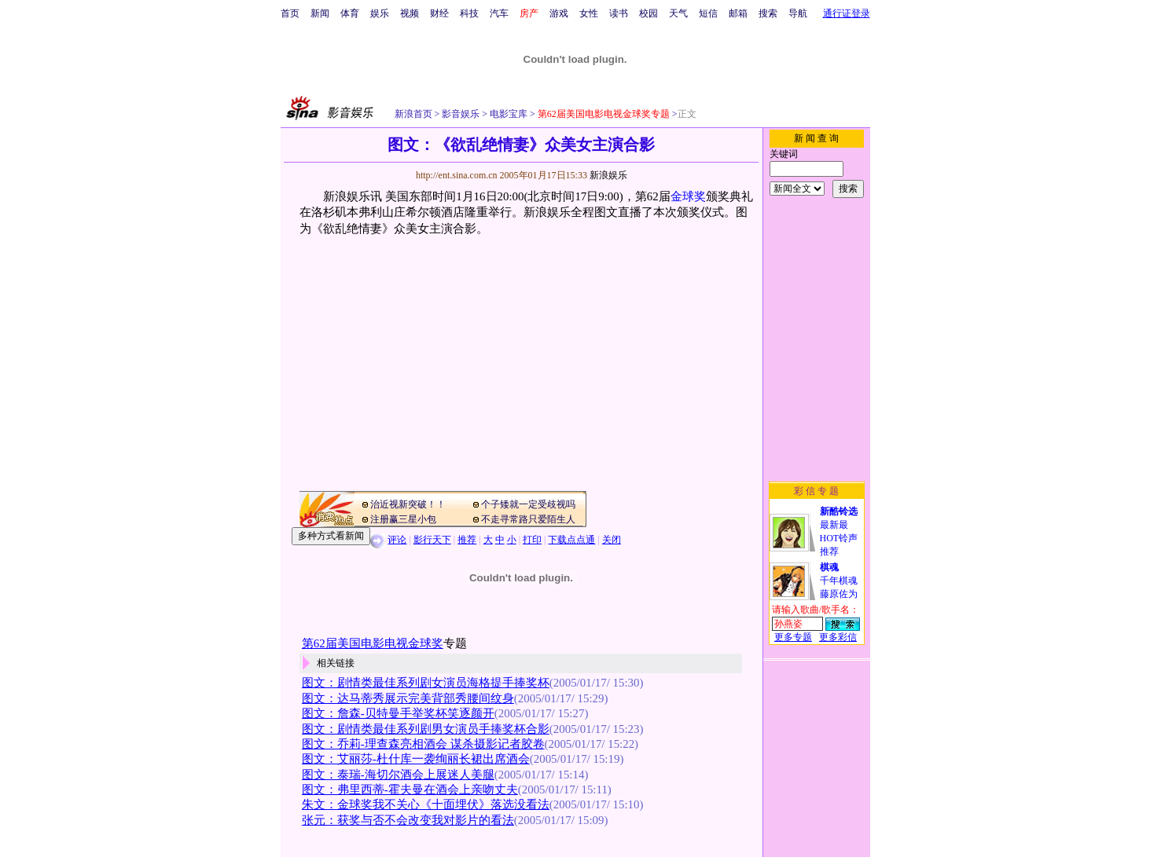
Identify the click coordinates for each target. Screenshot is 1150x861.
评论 (397, 539)
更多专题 (793, 637)
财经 (439, 13)
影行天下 (432, 539)
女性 (588, 13)
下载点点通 (571, 539)
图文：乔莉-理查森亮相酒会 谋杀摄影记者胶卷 (423, 744)
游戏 (558, 13)
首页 (290, 13)
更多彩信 (838, 637)
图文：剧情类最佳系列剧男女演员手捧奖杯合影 (425, 729)
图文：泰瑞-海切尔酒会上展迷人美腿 (398, 774)
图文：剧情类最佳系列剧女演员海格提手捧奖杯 (425, 682)
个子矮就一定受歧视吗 (528, 504)
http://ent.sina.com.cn (458, 175)
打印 (532, 539)
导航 (797, 13)
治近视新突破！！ (408, 504)
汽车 (499, 13)
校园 (648, 13)
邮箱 (738, 13)
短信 (708, 13)
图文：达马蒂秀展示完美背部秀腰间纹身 (408, 698)
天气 (678, 13)
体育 (349, 13)
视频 (409, 13)
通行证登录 (846, 13)
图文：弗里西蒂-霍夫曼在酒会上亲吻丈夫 (410, 789)
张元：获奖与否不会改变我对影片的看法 (408, 820)
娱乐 (379, 13)
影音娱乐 (460, 113)
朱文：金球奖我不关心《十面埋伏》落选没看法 (425, 804)
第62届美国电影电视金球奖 (372, 643)
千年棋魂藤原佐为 (839, 580)
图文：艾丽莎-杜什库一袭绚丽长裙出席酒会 (416, 759)
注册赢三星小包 (403, 519)
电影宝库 (507, 113)
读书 (618, 13)
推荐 (466, 539)
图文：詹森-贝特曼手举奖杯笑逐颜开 (398, 713)
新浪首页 (413, 113)
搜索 (768, 13)
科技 (469, 13)
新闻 (319, 13)
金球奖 (688, 196)
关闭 (611, 539)
